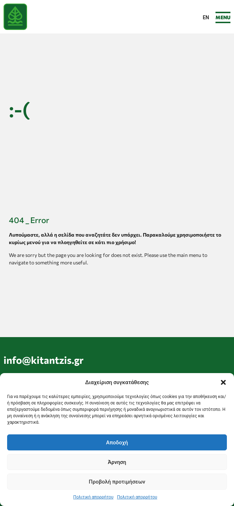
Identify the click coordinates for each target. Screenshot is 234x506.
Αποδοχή (117, 442)
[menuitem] (206, 17)
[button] (223, 382)
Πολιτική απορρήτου (93, 497)
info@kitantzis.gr (44, 360)
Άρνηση (117, 462)
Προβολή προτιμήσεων (117, 482)
